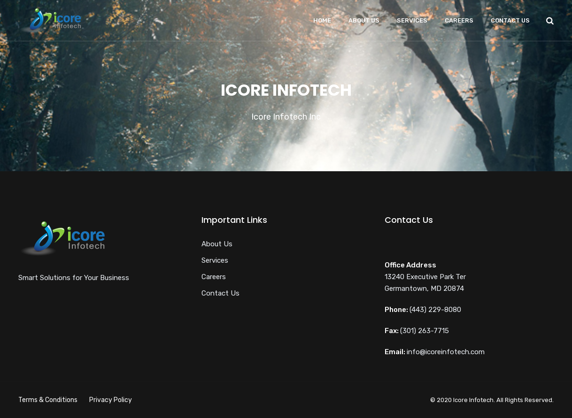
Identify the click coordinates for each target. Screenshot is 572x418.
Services (412, 20)
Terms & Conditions (47, 400)
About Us (363, 20)
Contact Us (510, 20)
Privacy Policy (110, 400)
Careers (459, 20)
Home (322, 20)
